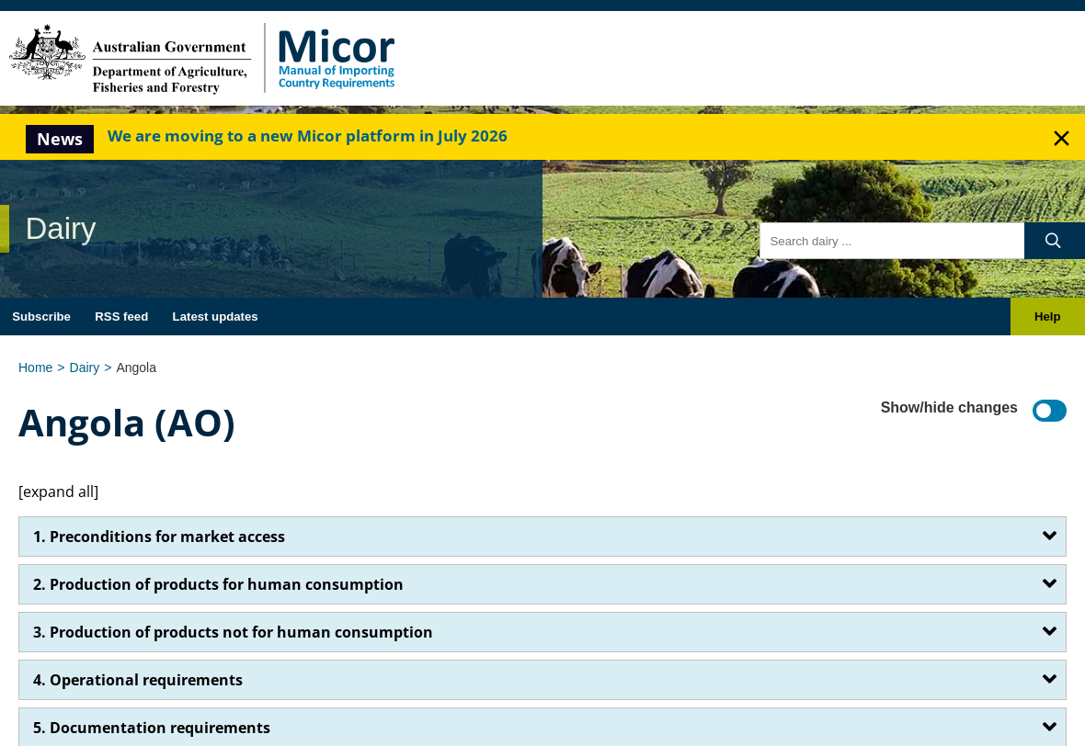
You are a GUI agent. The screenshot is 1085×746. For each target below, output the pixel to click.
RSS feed (121, 316)
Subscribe (41, 316)
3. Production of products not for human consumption (233, 632)
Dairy (85, 367)
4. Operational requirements (138, 680)
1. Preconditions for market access (159, 536)
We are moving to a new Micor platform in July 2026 (308, 135)
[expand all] (58, 491)
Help (1047, 316)
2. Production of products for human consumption (218, 584)
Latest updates (215, 316)
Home (35, 367)
